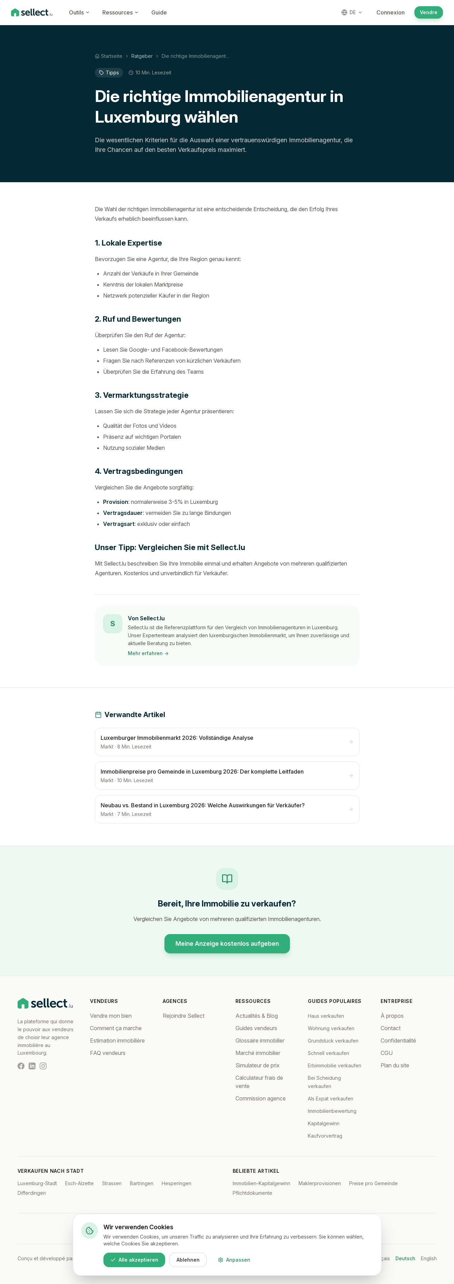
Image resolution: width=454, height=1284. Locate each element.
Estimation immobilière (117, 1040)
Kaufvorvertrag (325, 1136)
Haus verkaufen (326, 1016)
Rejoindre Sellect (183, 1015)
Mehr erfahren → (148, 653)
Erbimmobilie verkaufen (334, 1065)
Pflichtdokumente (252, 1193)
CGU (387, 1052)
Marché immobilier (257, 1052)
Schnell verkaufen (328, 1053)
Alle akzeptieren (134, 1260)
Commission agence (260, 1098)
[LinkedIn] (32, 1066)
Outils (79, 12)
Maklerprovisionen (320, 1183)
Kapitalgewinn (324, 1123)
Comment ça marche (116, 1028)
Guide (159, 12)
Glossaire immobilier (259, 1040)
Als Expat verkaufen (330, 1098)
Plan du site (395, 1065)
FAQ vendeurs (107, 1052)
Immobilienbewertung (332, 1111)
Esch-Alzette (79, 1183)
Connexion (390, 12)
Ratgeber (142, 56)
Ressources (120, 12)
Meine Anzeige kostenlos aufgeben (227, 943)
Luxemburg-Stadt (37, 1183)
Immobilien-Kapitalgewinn (261, 1183)
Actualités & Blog (256, 1015)
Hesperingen (176, 1183)
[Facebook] (21, 1066)
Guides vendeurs (256, 1028)
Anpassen (234, 1260)
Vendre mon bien (111, 1015)
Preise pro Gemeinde (373, 1183)
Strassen (112, 1183)
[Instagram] (43, 1066)
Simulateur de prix (257, 1065)
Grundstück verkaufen (333, 1041)
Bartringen (141, 1183)
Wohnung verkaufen (331, 1028)
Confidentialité (398, 1040)
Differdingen (32, 1193)
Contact (391, 1028)
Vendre (428, 12)
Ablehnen (188, 1260)
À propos (392, 1015)
